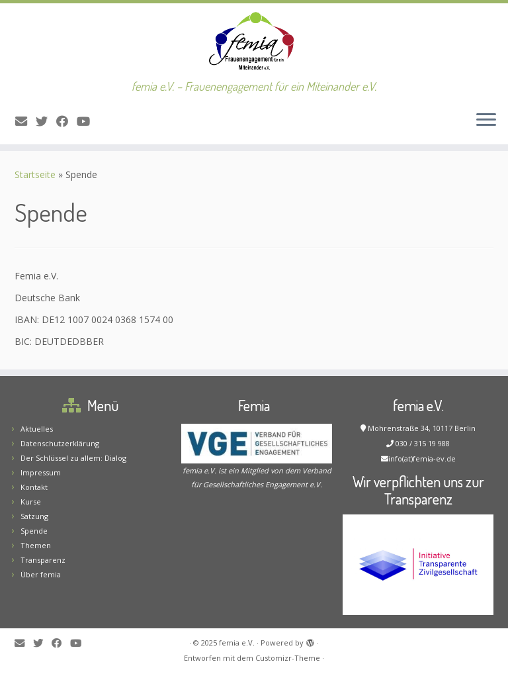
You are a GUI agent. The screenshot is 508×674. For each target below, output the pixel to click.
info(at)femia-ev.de (422, 458)
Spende (34, 531)
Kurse (31, 501)
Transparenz (43, 560)
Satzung (34, 516)
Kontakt (34, 487)
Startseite (35, 174)
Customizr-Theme (287, 658)
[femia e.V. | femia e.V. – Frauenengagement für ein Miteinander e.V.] (254, 41)
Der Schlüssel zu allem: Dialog (73, 458)
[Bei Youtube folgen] (88, 121)
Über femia (41, 574)
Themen (36, 545)
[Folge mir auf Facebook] (66, 121)
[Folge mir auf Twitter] (46, 121)
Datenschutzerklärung (60, 443)
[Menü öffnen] (486, 120)
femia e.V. (237, 643)
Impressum (41, 472)
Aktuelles (37, 429)
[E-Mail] (25, 121)
